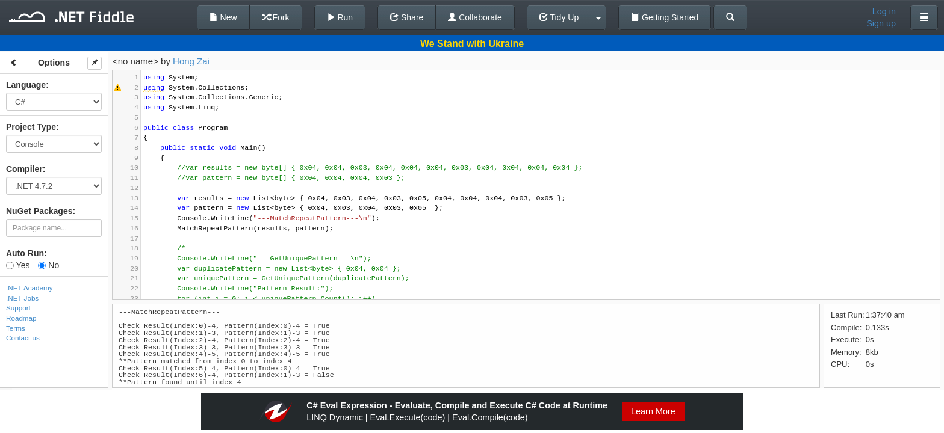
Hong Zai (191, 61)
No (48, 265)
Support (18, 308)
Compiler (24, 169)
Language (26, 85)
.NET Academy (29, 288)
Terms (15, 328)
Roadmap (21, 318)
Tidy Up (559, 17)
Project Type (31, 127)
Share (406, 17)
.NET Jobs (22, 298)
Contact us (23, 338)
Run (340, 17)
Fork (276, 17)
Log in (884, 11)
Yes (18, 265)
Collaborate (475, 17)
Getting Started (664, 17)
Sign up (881, 23)
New (223, 17)
